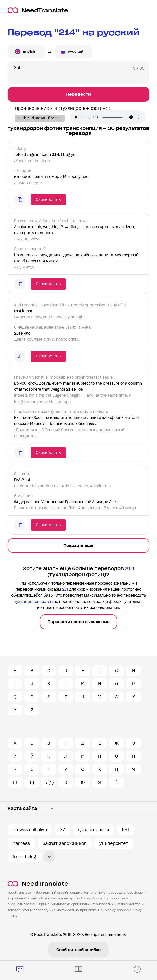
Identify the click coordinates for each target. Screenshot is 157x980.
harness (21, 843)
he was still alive (30, 829)
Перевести (78, 94)
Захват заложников (65, 843)
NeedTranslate (38, 10)
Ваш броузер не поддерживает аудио (57, 132)
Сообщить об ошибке (78, 950)
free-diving (24, 856)
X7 (62, 829)
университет (113, 843)
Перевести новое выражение (78, 631)
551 (125, 829)
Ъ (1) (49, 782)
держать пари (93, 829)
